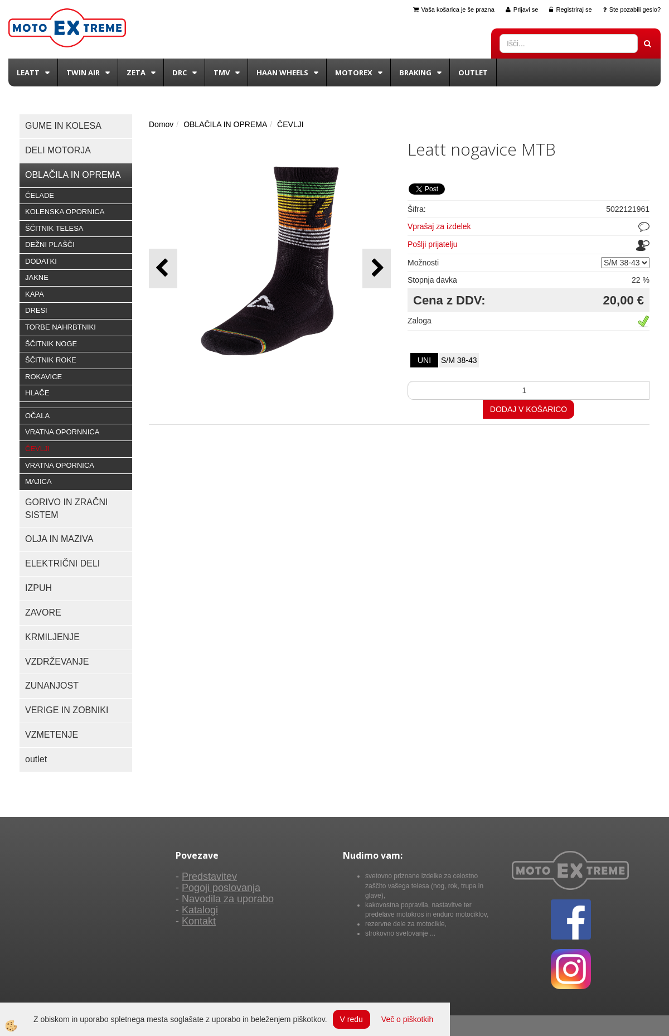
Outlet (473, 72)
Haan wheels (282, 72)
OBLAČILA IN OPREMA (225, 124)
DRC (179, 72)
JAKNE (37, 277)
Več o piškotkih (407, 1019)
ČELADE (39, 195)
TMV (222, 72)
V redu (351, 1019)
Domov (161, 124)
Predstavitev (209, 876)
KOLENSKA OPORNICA (64, 211)
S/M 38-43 (459, 360)
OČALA (37, 416)
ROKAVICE (43, 376)
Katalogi (200, 910)
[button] (376, 268)
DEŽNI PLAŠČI (50, 244)
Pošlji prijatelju (432, 244)
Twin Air (83, 72)
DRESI (36, 310)
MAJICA (38, 481)
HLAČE (37, 393)
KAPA (34, 294)
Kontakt (199, 921)
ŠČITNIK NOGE (51, 344)
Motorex (353, 72)
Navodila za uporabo (228, 898)
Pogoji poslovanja (221, 887)
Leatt (28, 72)
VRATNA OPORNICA (59, 465)
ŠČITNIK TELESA (54, 228)
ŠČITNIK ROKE (50, 360)
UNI (424, 360)
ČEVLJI (37, 448)
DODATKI (41, 261)
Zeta (136, 72)
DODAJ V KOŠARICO (528, 409)
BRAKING (415, 72)
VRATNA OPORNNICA (62, 432)
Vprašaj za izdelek (439, 226)
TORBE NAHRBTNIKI (60, 327)
